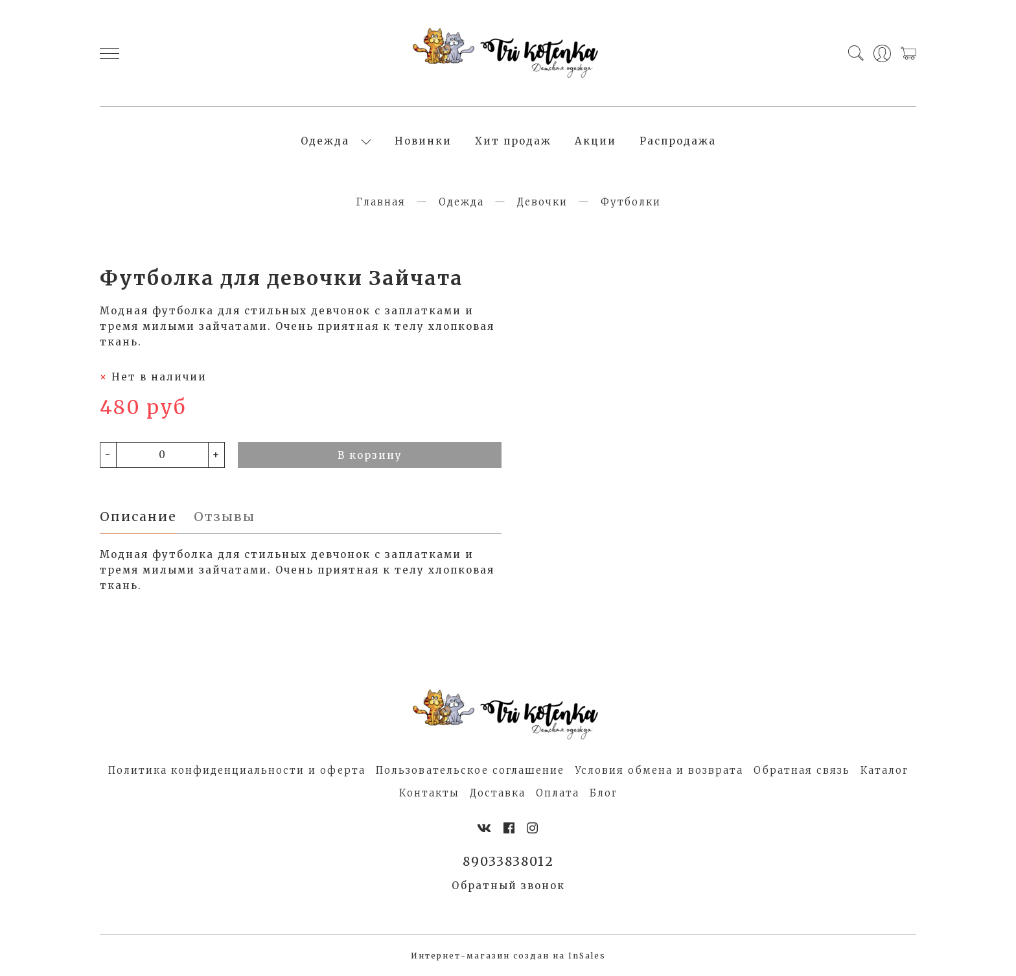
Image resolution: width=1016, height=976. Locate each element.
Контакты (429, 793)
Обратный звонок (508, 885)
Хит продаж (513, 141)
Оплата (557, 793)
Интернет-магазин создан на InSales (508, 955)
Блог (604, 793)
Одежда (325, 141)
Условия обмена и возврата (659, 770)
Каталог (884, 770)
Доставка (497, 793)
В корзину (370, 455)
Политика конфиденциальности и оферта (236, 770)
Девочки (542, 202)
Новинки (423, 141)
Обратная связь (802, 770)
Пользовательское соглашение (470, 770)
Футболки (631, 202)
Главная (381, 202)
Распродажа (678, 141)
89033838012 (508, 861)
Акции (595, 141)
